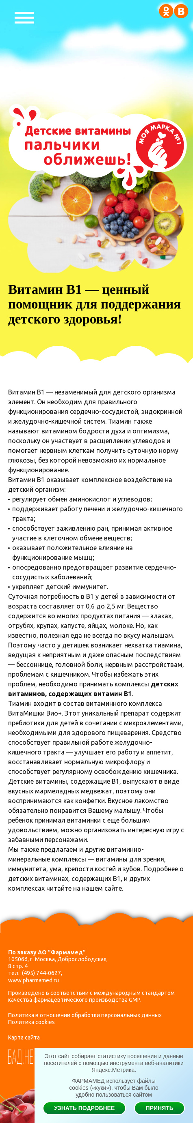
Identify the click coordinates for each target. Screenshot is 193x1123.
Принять (159, 1108)
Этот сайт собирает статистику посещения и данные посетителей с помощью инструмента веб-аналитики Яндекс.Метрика (114, 1063)
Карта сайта (24, 1037)
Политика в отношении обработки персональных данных (85, 1015)
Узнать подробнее (84, 1108)
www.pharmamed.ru (33, 980)
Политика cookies (31, 1022)
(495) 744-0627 (41, 973)
